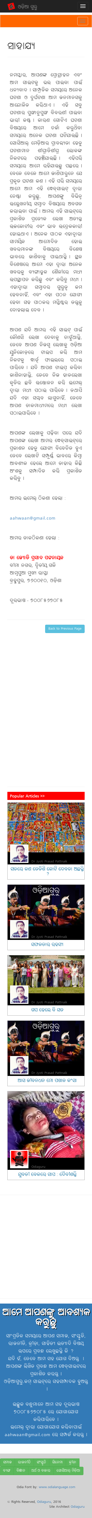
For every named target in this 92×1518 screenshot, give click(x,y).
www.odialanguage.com (57, 1487)
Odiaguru (38, 1167)
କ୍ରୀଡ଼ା (72, 1462)
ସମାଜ (7, 1462)
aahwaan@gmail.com (32, 518)
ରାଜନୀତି (24, 1462)
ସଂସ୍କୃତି (41, 1462)
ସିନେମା (57, 1462)
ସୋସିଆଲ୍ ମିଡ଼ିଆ (68, 1470)
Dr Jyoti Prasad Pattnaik (49, 861)
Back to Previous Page (64, 628)
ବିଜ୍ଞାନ (20, 1470)
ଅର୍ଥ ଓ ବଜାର (40, 1470)
